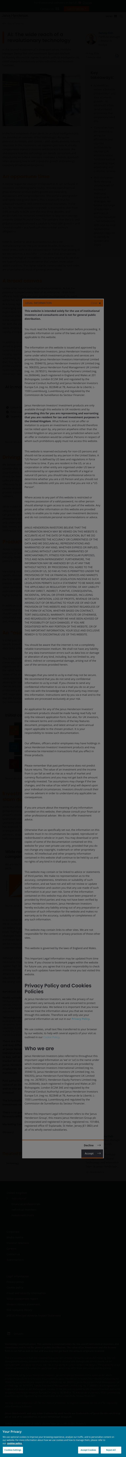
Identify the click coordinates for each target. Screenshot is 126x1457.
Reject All (111, 1449)
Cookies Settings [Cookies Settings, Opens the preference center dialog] (12, 1449)
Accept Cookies (88, 1449)
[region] (63, 1441)
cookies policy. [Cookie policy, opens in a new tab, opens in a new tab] (14, 1443)
